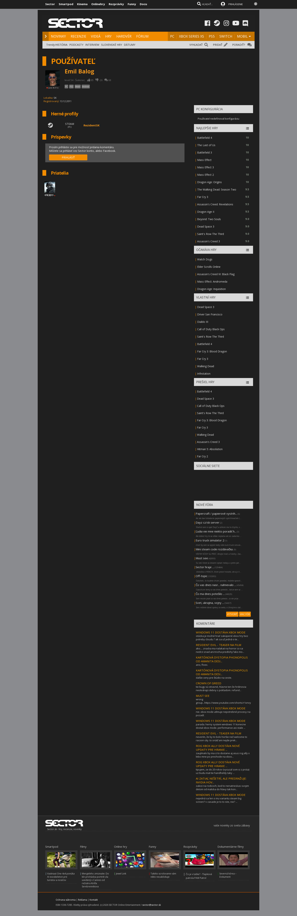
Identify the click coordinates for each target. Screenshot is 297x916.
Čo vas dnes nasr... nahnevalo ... (216, 585)
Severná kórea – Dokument (227, 875)
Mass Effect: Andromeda (212, 281)
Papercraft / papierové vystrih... (216, 513)
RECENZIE (78, 36)
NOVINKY (58, 36)
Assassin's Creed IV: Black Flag (215, 274)
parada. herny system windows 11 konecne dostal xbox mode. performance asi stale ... (221, 726)
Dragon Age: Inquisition (211, 289)
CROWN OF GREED (208, 683)
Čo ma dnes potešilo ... (210, 594)
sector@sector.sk (151, 905)
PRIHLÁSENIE (235, 4)
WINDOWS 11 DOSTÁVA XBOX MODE (220, 632)
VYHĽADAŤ (196, 44)
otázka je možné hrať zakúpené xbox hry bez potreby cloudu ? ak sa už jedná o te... (222, 637)
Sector (50, 4)
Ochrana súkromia (66, 899)
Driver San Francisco (209, 314)
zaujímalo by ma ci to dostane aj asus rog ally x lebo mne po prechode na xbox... (223, 754)
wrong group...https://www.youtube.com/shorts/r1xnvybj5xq (226, 701)
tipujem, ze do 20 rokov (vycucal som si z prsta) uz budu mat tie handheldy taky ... (222, 771)
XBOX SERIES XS (191, 36)
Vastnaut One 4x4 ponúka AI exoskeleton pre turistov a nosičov (61, 877)
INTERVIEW (92, 44)
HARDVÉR (123, 36)
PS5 (212, 36)
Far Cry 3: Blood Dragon (212, 351)
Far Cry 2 (202, 456)
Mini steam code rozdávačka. (214, 549)
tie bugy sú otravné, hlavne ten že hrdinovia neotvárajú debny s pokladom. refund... (221, 688)
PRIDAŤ (217, 44)
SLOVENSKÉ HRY (111, 44)
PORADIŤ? (238, 44)
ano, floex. (202, 664)
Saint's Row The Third (210, 234)
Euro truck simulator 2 (210, 540)
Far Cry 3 (202, 197)
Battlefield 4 (204, 137)
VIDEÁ (95, 36)
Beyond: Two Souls (209, 219)
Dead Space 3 (205, 226)
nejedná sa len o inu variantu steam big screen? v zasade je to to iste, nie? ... (218, 800)
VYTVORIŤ (232, 614)
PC (172, 36)
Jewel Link (121, 873)
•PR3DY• (49, 195)
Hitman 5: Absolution (210, 449)
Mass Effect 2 (205, 174)
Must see (202, 558)
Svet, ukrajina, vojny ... (210, 603)
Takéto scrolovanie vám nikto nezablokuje (163, 875)
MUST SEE (202, 696)
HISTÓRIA (61, 44)
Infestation (203, 373)
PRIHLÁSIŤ (68, 157)
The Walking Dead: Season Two (216, 189)
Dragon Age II (205, 211)
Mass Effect (204, 160)
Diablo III (202, 322)
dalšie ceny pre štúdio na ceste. (214, 677)
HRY (108, 36)
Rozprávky (116, 4)
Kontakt (94, 899)
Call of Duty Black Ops (211, 329)
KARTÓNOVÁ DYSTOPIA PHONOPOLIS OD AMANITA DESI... (222, 659)
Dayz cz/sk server (207, 522)
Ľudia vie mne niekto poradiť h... (216, 531)
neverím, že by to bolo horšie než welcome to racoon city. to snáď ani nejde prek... (221, 738)
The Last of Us (206, 145)
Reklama (82, 899)
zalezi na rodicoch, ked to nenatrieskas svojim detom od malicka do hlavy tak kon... (222, 787)
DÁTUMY (129, 44)
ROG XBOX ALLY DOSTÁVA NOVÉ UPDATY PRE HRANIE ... (218, 747)
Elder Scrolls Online (208, 267)
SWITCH (225, 36)
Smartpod (66, 4)
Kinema (82, 4)
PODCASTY (76, 44)
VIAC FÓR (245, 614)
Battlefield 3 (204, 152)
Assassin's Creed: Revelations (215, 204)
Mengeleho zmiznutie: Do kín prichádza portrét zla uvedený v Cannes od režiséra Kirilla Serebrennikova (95, 880)
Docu (143, 4)
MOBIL (242, 36)
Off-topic (201, 576)
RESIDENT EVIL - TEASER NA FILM (218, 645)
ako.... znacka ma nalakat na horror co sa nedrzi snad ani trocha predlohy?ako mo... (220, 650)
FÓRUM (142, 36)
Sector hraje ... (205, 567)
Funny (132, 4)
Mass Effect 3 (205, 167)
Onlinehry (98, 4)
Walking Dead (205, 366)
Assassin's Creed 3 (208, 241)
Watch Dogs (204, 259)
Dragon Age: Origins (209, 182)
